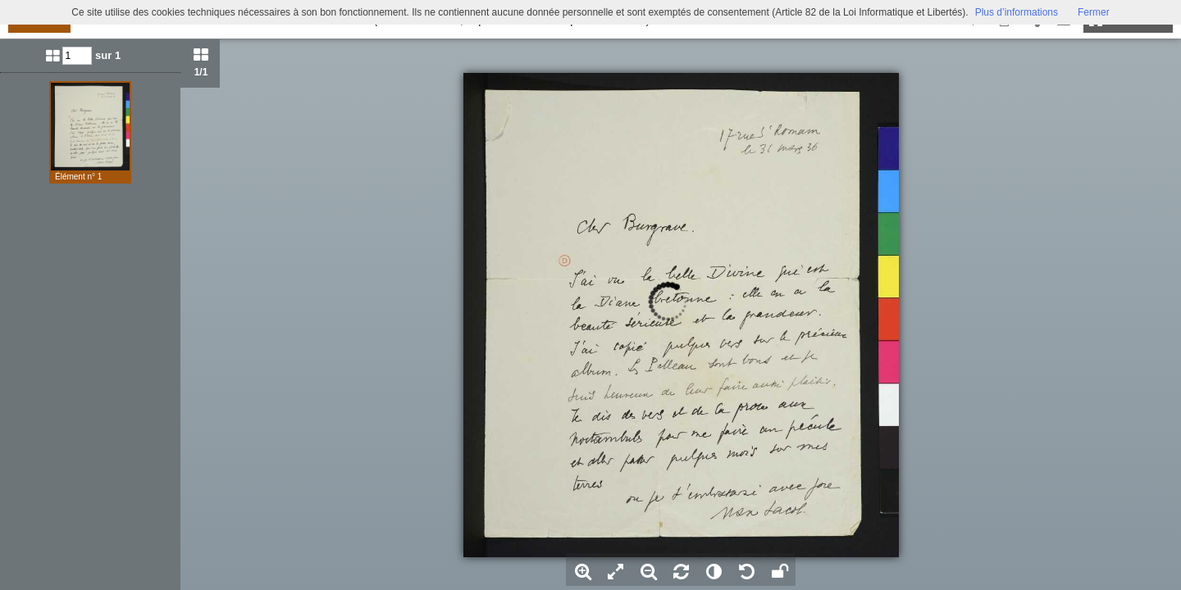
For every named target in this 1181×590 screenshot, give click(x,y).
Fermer (1094, 12)
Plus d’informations (1016, 12)
